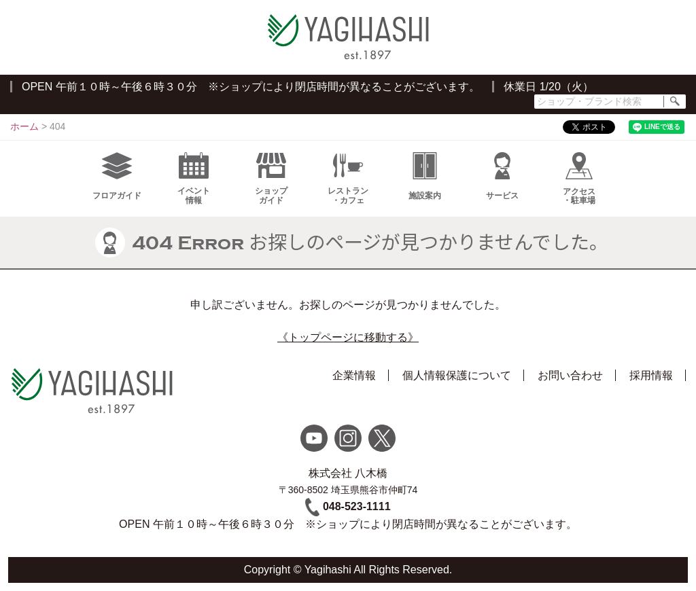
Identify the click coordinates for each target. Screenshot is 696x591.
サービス (502, 176)
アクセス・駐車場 (579, 178)
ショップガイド (271, 178)
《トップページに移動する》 (348, 337)
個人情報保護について (456, 375)
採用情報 (651, 375)
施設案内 (424, 176)
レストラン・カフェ (348, 178)
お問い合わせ (570, 375)
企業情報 (354, 375)
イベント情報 (193, 178)
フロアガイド (116, 176)
